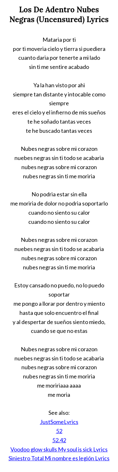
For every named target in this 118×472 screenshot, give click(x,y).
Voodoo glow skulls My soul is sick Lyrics (59, 449)
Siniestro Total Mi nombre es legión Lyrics (59, 458)
